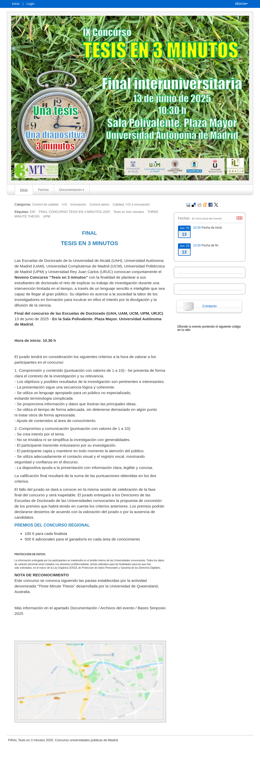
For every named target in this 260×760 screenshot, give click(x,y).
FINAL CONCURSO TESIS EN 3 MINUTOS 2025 (74, 212)
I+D (64, 204)
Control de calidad (45, 204)
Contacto (209, 306)
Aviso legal (77, 755)
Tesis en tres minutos (128, 212)
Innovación (78, 204)
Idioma (241, 4)
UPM (46, 216)
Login (30, 4)
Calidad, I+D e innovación (131, 204)
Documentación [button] (71, 190)
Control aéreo (99, 204)
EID (32, 212)
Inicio (16, 4)
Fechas (43, 190)
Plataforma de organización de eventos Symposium (132, 755)
